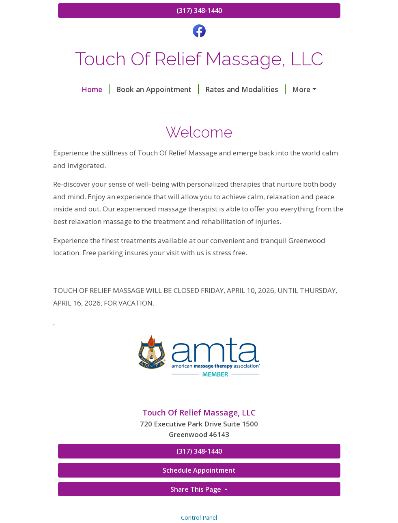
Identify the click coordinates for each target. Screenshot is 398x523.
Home (79, 89)
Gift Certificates (130, 106)
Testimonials (301, 89)
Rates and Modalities (228, 89)
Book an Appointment (140, 89)
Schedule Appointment (199, 504)
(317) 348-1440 (199, 10)
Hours (79, 106)
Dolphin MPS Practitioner (215, 106)
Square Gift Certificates (105, 124)
